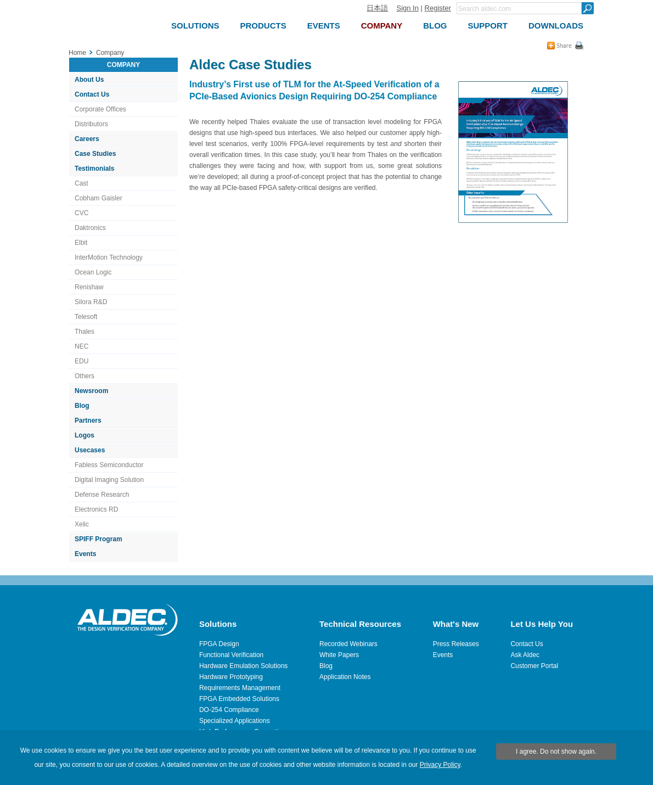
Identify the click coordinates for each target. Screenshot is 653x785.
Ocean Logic (93, 272)
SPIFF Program (98, 539)
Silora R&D (91, 302)
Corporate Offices (100, 109)
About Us (89, 79)
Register (438, 8)
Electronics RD (96, 509)
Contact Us (92, 94)
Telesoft (86, 317)
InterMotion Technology (109, 257)
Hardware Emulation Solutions (243, 666)
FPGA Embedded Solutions (239, 699)
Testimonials (94, 168)
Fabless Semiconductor (109, 465)
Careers (87, 139)
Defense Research (102, 494)
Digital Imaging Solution (109, 480)
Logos (84, 435)
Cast (81, 183)
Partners (88, 420)
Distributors (91, 124)
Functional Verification (231, 655)
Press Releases (456, 644)
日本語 (377, 8)
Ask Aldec (524, 655)
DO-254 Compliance (229, 710)
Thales (84, 331)
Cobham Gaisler (98, 198)
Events (85, 554)
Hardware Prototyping (231, 677)
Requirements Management (239, 688)
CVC (81, 213)
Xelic (82, 524)
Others (84, 376)
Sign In (407, 8)
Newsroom (91, 391)
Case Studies (95, 154)
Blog (82, 406)
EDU (81, 361)
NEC (81, 346)
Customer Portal (534, 666)
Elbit (81, 242)
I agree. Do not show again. (556, 751)
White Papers (339, 655)
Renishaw (89, 287)
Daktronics (90, 228)
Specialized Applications (234, 721)
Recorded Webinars (348, 644)
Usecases (90, 450)
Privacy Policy (440, 765)
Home (77, 53)
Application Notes (344, 677)
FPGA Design (219, 644)
